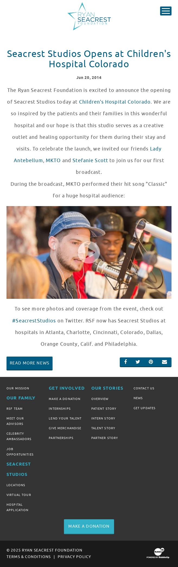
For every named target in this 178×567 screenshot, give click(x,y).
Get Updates (145, 408)
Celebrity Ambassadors (19, 436)
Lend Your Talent (65, 418)
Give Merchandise (65, 428)
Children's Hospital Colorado (115, 102)
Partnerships (61, 438)
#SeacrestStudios (34, 321)
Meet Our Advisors (15, 421)
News (138, 398)
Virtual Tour (19, 495)
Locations (16, 485)
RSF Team (15, 409)
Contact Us (144, 388)
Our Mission (18, 388)
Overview (100, 399)
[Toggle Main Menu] (165, 11)
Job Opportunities (20, 451)
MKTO (53, 161)
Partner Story (104, 438)
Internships (60, 409)
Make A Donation (64, 399)
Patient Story (104, 409)
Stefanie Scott (90, 161)
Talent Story (103, 428)
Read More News (29, 363)
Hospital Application (18, 507)
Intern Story (103, 418)
